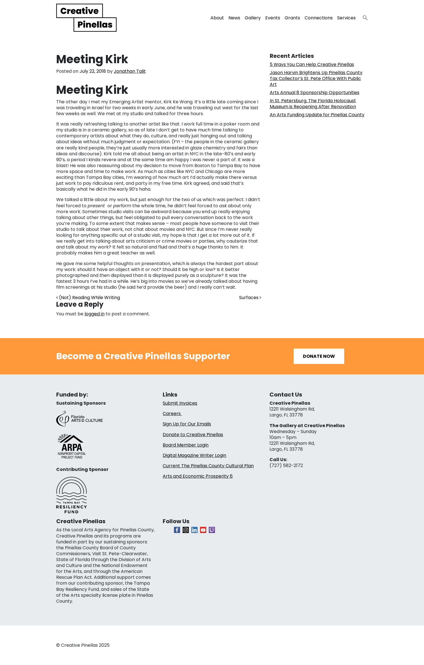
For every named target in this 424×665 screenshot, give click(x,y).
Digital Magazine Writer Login (194, 455)
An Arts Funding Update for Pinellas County (317, 114)
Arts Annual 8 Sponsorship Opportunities (314, 92)
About (217, 18)
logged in (95, 314)
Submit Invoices (180, 403)
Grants (292, 18)
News (234, 18)
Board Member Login (185, 445)
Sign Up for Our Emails (187, 424)
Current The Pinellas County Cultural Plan (208, 466)
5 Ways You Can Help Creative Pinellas (312, 64)
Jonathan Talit (130, 71)
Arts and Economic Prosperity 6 (198, 476)
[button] (363, 16)
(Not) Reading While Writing (88, 297)
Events (272, 18)
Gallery (253, 18)
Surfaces (250, 297)
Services (346, 18)
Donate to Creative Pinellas (193, 434)
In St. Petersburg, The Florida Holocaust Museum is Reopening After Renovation (313, 103)
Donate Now (319, 356)
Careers (172, 413)
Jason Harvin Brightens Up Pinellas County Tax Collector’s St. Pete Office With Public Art (316, 78)
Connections (319, 18)
